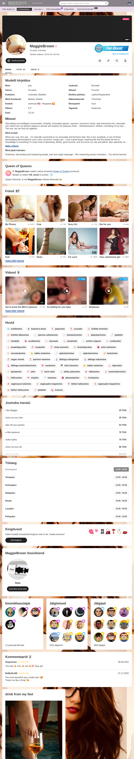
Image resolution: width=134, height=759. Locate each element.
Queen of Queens (61, 171)
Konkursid (69, 9)
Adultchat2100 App (86, 9)
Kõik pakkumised (54, 9)
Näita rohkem (12, 146)
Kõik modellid (8, 9)
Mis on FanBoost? (121, 54)
